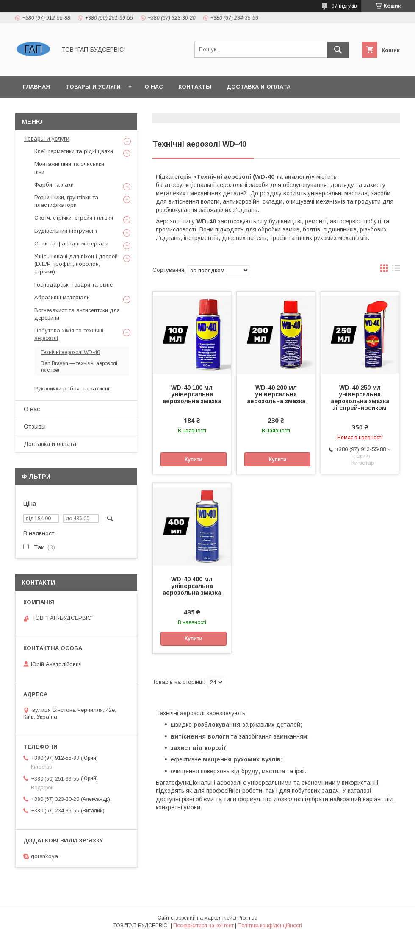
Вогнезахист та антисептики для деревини (77, 314)
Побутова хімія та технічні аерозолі (68, 334)
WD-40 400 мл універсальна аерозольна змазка (192, 586)
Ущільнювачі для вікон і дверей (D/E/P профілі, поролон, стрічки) (76, 264)
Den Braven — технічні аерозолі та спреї (79, 366)
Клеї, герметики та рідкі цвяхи (73, 151)
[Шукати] (338, 50)
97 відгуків (344, 6)
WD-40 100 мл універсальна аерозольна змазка (192, 394)
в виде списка (396, 270)
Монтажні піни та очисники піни (69, 168)
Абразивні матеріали (62, 297)
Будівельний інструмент (65, 231)
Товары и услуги (93, 87)
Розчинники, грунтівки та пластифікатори (66, 201)
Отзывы (35, 426)
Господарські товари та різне (73, 285)
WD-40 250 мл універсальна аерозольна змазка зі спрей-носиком (360, 397)
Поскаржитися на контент (203, 926)
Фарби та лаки (54, 184)
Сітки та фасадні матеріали (71, 243)
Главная (36, 87)
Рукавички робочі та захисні (71, 388)
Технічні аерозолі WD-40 (70, 352)
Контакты (194, 87)
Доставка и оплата (258, 87)
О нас (153, 87)
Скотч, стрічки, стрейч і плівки (73, 218)
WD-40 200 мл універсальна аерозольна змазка (276, 394)
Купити (193, 460)
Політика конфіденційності (270, 926)
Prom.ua (247, 918)
